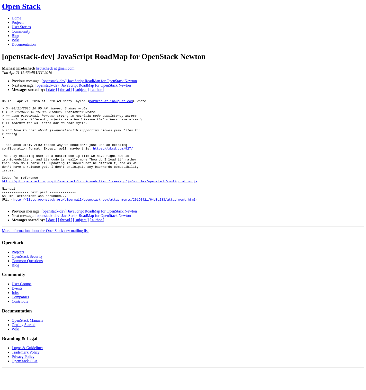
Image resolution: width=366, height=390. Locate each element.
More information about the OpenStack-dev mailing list (45, 251)
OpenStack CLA (24, 381)
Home (16, 18)
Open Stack (21, 6)
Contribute (20, 322)
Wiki (15, 40)
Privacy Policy (23, 377)
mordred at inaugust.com (111, 101)
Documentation (24, 44)
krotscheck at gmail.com (55, 68)
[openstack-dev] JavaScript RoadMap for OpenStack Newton (89, 81)
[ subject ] (81, 90)
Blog (15, 36)
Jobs (15, 313)
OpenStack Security (27, 277)
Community (21, 31)
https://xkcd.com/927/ (113, 158)
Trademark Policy (26, 373)
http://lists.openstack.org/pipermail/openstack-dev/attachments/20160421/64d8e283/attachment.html (104, 220)
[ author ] (97, 90)
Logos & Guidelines (27, 368)
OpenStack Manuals (27, 341)
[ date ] (51, 90)
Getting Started (23, 345)
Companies (20, 317)
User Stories (21, 27)
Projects (18, 22)
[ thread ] (65, 90)
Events (17, 309)
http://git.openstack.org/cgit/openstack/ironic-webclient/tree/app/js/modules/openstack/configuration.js (99, 198)
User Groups (21, 304)
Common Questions (27, 281)
